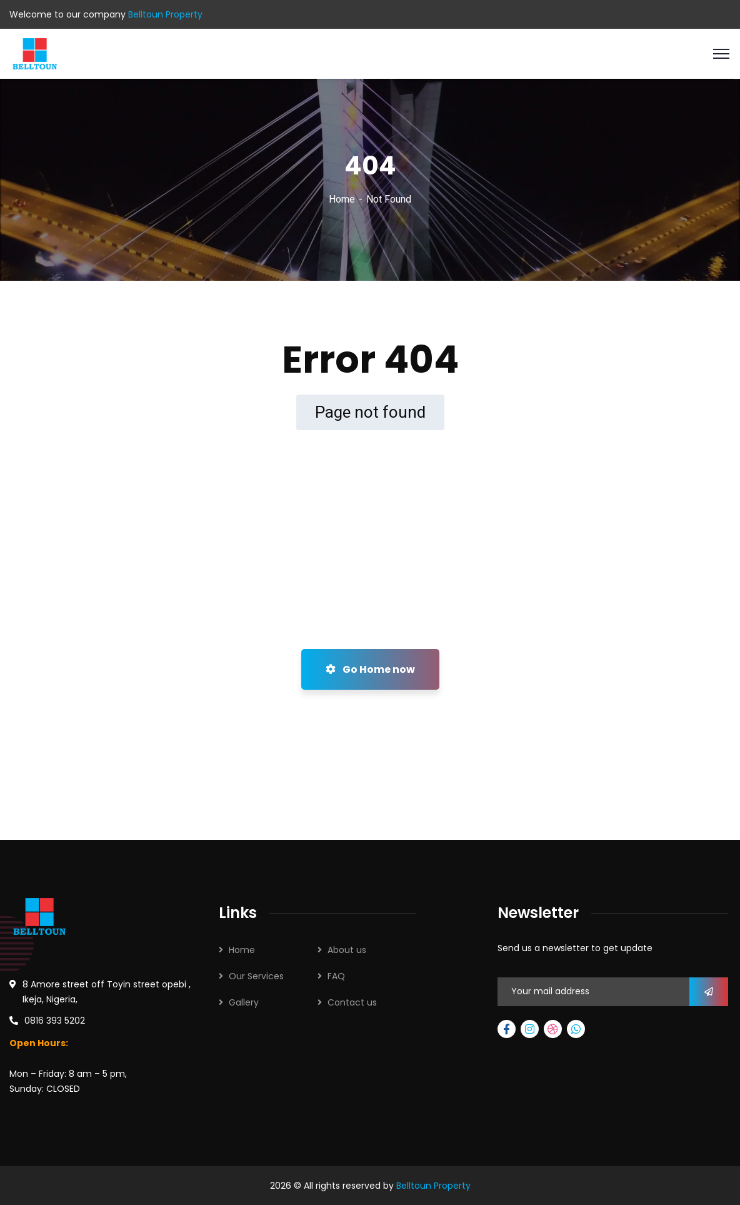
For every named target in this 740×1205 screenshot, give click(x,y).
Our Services (256, 976)
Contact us (352, 1002)
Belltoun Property (433, 1185)
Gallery (244, 1002)
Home (342, 199)
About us (347, 950)
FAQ (336, 976)
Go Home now (370, 669)
